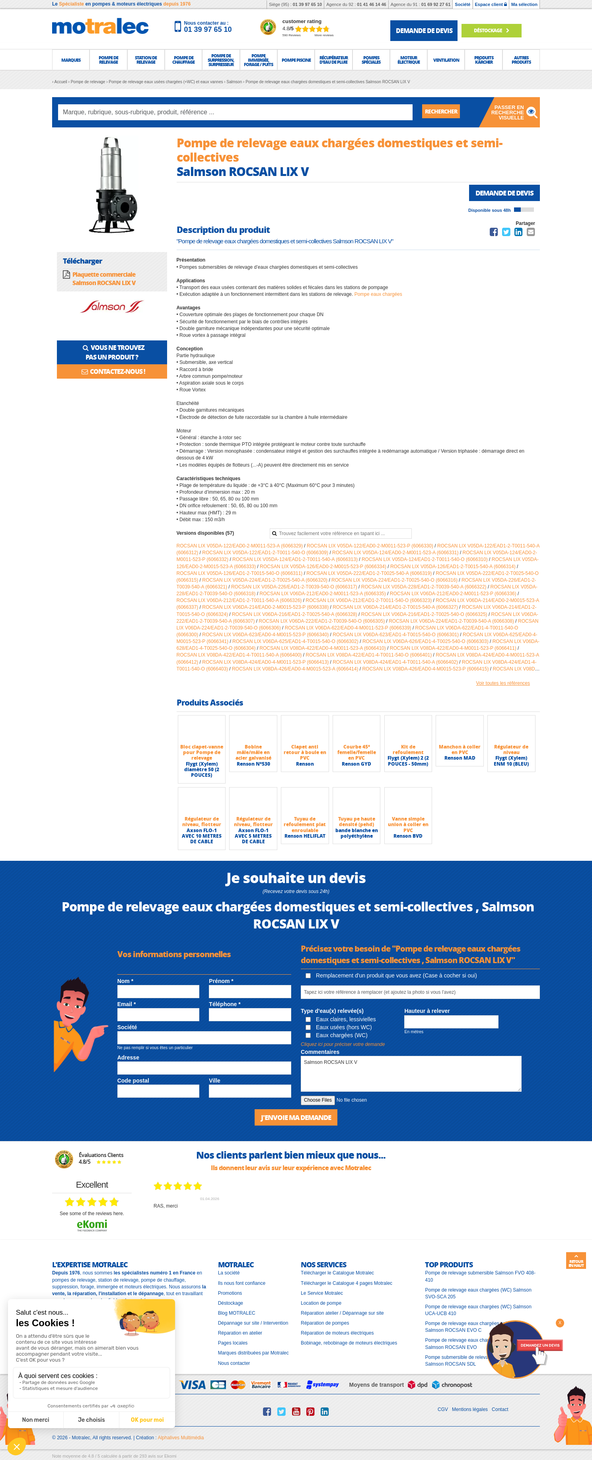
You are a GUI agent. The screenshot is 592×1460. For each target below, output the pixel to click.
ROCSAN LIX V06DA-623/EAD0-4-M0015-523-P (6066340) (266, 635)
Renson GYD (356, 764)
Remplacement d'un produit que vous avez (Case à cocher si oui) (391, 976)
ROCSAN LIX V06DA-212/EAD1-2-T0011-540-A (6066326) (240, 601)
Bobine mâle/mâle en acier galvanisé (253, 753)
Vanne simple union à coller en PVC (408, 825)
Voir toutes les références (503, 684)
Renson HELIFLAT (304, 836)
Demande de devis (502, 193)
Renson (305, 764)
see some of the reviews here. (92, 1214)
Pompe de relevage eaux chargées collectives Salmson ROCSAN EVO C (473, 1327)
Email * (126, 1005)
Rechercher (444, 112)
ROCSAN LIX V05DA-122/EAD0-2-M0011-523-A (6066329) (240, 546)
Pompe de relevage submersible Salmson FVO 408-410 (480, 1276)
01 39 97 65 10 (307, 4)
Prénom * (221, 982)
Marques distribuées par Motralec (253, 1353)
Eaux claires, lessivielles (341, 1020)
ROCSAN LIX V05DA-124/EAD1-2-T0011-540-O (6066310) (425, 560)
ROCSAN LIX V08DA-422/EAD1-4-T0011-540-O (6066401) (369, 656)
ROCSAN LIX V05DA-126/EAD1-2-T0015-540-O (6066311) (240, 574)
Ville (214, 1081)
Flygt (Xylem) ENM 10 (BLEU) (511, 761)
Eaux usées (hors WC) (339, 1028)
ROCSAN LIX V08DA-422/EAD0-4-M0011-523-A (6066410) (323, 649)
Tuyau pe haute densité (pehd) (356, 822)
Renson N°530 (253, 764)
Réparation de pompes (325, 1323)
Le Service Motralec (322, 1293)
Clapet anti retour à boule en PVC (305, 753)
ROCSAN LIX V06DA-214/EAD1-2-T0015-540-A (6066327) (396, 608)
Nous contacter (234, 1363)
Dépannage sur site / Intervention (253, 1323)
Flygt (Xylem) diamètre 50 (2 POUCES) (201, 770)
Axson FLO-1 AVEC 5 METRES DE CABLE (253, 837)
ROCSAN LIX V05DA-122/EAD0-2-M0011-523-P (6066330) (370, 546)
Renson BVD (408, 836)
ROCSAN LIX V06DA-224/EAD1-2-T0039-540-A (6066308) (452, 622)
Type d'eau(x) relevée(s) (332, 1012)
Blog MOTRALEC (236, 1313)
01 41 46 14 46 (371, 4)
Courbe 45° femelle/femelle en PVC (356, 753)
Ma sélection (524, 4)
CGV (443, 1410)
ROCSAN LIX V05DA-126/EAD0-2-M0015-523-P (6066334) (324, 567)
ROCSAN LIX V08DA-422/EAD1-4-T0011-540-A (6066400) (240, 656)
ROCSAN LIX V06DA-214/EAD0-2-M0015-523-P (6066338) (266, 608)
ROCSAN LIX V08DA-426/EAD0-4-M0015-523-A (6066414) (296, 669)
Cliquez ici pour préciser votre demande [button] (343, 1045)
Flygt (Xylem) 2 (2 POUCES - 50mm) (408, 761)
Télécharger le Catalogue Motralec (337, 1273)
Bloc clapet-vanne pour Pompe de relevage (201, 753)
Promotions (230, 1293)
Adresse (128, 1058)
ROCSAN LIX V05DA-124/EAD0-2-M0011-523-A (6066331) (396, 553)
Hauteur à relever (427, 1012)
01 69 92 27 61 (435, 4)
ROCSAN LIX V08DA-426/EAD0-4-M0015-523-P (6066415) (426, 669)
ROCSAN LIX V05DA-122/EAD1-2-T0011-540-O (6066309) (265, 553)
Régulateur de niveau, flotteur (201, 822)
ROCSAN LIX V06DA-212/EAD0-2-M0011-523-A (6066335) (323, 594)
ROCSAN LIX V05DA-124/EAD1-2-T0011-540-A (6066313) (295, 560)
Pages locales (233, 1343)
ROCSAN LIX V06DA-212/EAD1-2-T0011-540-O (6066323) (369, 601)
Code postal (133, 1081)
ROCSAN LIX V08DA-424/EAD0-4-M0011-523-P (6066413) (266, 663)
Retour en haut (576, 1261)
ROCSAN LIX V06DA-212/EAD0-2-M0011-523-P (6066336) (454, 594)
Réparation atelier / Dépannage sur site (342, 1313)
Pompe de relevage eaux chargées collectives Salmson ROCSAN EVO (473, 1344)
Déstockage (496, 30)
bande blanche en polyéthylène (356, 834)
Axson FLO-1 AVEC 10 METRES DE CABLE (202, 837)
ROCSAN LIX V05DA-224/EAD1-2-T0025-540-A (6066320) (265, 581)
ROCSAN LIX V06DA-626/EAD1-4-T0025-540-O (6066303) (426, 642)
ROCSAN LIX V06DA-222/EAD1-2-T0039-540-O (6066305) (322, 622)
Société (462, 4)
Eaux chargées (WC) (337, 1036)
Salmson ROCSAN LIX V (411, 1075)
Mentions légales (470, 1410)
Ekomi (170, 1456)
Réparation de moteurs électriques (337, 1333)
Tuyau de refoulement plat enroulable (305, 825)
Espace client (491, 4)
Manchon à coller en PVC (460, 750)
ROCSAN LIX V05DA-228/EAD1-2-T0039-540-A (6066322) (424, 587)
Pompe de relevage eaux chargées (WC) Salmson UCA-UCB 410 (478, 1310)
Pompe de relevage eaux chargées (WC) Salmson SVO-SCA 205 (478, 1293)
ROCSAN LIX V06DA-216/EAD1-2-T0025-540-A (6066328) (295, 615)
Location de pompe (321, 1303)
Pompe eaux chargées (378, 295)
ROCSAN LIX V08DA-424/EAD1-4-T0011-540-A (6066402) (396, 663)
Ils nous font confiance (241, 1283)
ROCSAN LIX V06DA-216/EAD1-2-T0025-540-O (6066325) (425, 615)
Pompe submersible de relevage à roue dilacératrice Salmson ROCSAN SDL (480, 1360)
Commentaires (320, 1053)
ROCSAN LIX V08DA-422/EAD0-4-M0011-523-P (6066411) (454, 649)
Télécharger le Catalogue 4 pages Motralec (346, 1283)
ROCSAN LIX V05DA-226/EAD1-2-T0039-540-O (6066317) (294, 587)
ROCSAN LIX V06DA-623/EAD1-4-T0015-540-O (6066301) (396, 635)
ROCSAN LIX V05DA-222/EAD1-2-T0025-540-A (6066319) (369, 574)
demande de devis (424, 30)
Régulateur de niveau (511, 750)
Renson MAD (459, 758)
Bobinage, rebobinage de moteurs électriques (349, 1343)
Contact (500, 1410)
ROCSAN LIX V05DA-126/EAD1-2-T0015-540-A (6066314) (453, 567)
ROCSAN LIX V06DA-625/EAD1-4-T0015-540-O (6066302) (296, 642)
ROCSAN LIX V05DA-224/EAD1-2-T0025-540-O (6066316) (395, 581)
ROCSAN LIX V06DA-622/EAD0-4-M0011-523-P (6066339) (349, 628)
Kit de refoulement (408, 750)
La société (229, 1273)
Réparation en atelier (240, 1333)
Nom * (125, 982)
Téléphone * (224, 1005)
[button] (71, 60)
